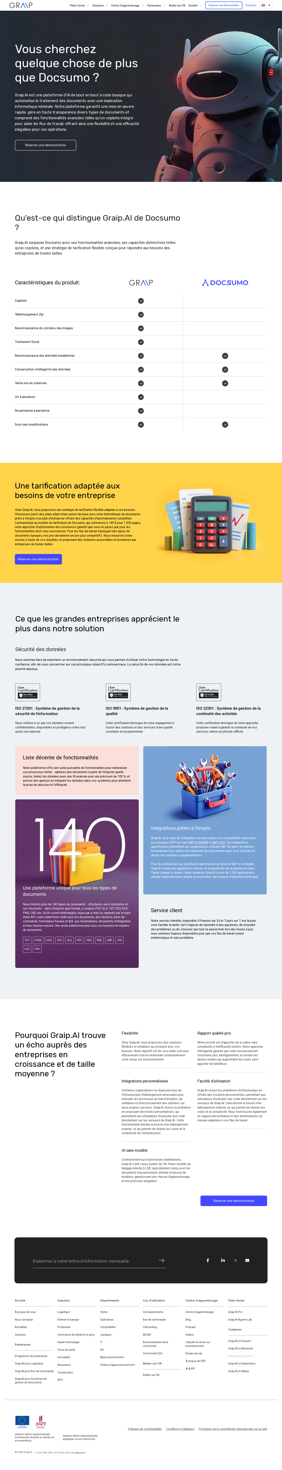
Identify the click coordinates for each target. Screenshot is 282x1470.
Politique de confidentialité (145, 1429)
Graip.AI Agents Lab (240, 1319)
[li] (223, 1260)
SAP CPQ (218, 842)
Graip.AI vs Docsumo (240, 1356)
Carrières (20, 1334)
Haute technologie (68, 1342)
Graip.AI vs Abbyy (238, 1371)
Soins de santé (66, 1349)
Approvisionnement (112, 1357)
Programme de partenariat (31, 1356)
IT (101, 1342)
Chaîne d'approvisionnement (117, 1365)
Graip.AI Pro (235, 1312)
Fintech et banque (68, 1319)
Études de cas (194, 1353)
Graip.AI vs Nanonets (240, 1348)
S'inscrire (250, 5)
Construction (65, 1372)
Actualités (21, 1327)
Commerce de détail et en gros (76, 1334)
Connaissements (153, 1312)
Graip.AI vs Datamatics (241, 1363)
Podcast (190, 1327)
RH (102, 1349)
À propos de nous (25, 1312)
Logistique (64, 1312)
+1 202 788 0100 (44, 1452)
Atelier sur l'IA (177, 5)
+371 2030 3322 (62, 1452)
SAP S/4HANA (198, 842)
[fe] (208, 1260)
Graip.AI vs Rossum (239, 1341)
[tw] (236, 1260)
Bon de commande (154, 1319)
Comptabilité (108, 1327)
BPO (60, 1380)
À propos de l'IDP (196, 1361)
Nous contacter (24, 1319)
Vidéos (190, 1334)
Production (64, 1327)
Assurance (64, 1365)
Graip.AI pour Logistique (29, 1363)
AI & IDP (190, 1368)
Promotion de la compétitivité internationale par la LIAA (233, 1429)
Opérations (107, 1319)
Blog (188, 1319)
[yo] (247, 1260)
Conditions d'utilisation (180, 1429)
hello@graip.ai (78, 1452)
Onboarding (150, 1327)
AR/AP (147, 1334)
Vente (103, 1312)
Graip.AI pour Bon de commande (34, 1371)
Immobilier (64, 1357)
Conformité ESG (152, 1353)
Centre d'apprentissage (200, 1312)
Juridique (105, 1334)
